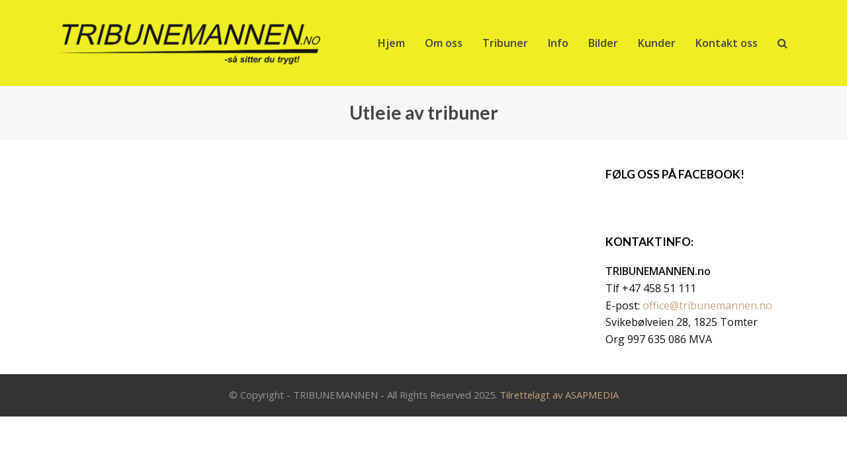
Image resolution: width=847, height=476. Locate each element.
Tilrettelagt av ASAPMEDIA (559, 394)
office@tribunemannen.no (707, 305)
